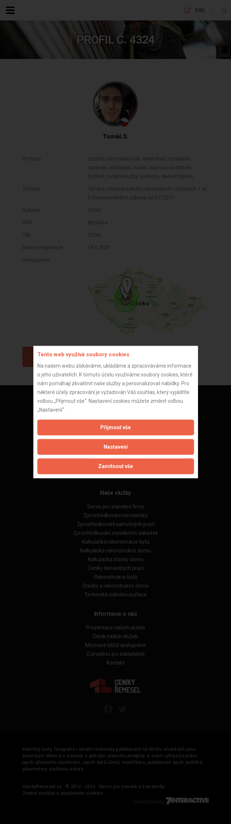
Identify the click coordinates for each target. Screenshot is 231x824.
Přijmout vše (115, 427)
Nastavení (116, 446)
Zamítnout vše (115, 466)
